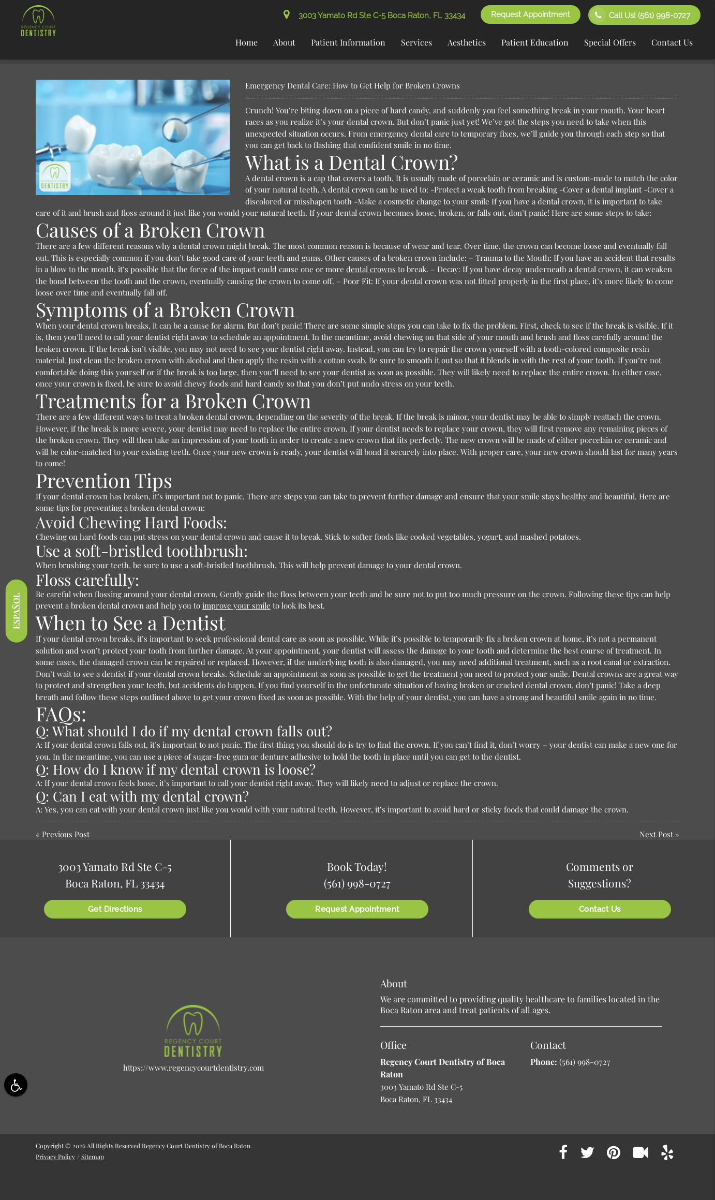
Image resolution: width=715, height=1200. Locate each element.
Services (416, 42)
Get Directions (115, 909)
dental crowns (371, 269)
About (284, 42)
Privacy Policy (55, 1156)
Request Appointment (530, 14)
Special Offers (610, 42)
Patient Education (535, 42)
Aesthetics (467, 42)
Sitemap (92, 1156)
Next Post (656, 834)
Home (246, 42)
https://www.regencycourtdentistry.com (193, 1067)
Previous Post (66, 834)
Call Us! (640, 15)
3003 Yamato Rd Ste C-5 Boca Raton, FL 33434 (374, 15)
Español (16, 610)
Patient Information (348, 42)
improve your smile (236, 605)
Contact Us (672, 42)
